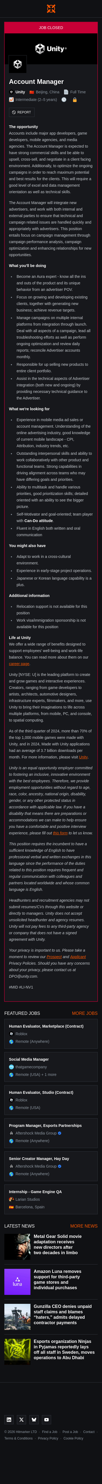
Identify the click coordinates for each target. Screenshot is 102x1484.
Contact (88, 1432)
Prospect (54, 957)
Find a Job (49, 1432)
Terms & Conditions (18, 1438)
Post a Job (70, 1432)
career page (19, 664)
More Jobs (85, 1013)
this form (60, 833)
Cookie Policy (73, 1438)
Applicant (78, 957)
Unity (83, 757)
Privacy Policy (48, 1438)
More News (84, 1226)
